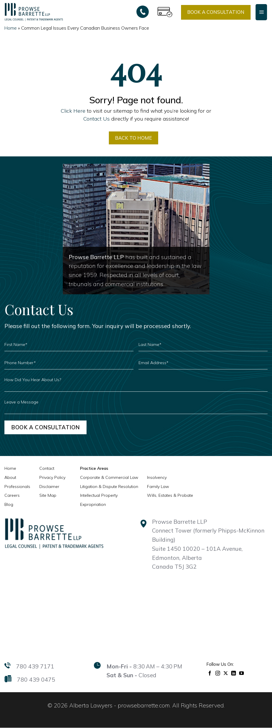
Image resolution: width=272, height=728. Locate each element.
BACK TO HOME (133, 138)
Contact (46, 469)
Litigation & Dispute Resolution (109, 486)
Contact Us (96, 118)
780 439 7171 (35, 666)
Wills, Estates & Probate (170, 496)
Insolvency (157, 478)
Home (10, 28)
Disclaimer (49, 486)
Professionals (17, 486)
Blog (8, 505)
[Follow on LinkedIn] (233, 672)
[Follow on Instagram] (217, 672)
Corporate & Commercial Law (109, 478)
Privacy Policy (52, 478)
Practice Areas (94, 469)
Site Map (47, 496)
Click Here (73, 110)
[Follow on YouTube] (241, 672)
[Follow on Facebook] (209, 672)
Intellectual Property (99, 496)
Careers (12, 496)
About (10, 478)
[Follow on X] (225, 672)
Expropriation (93, 505)
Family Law (158, 486)
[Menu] (261, 12)
